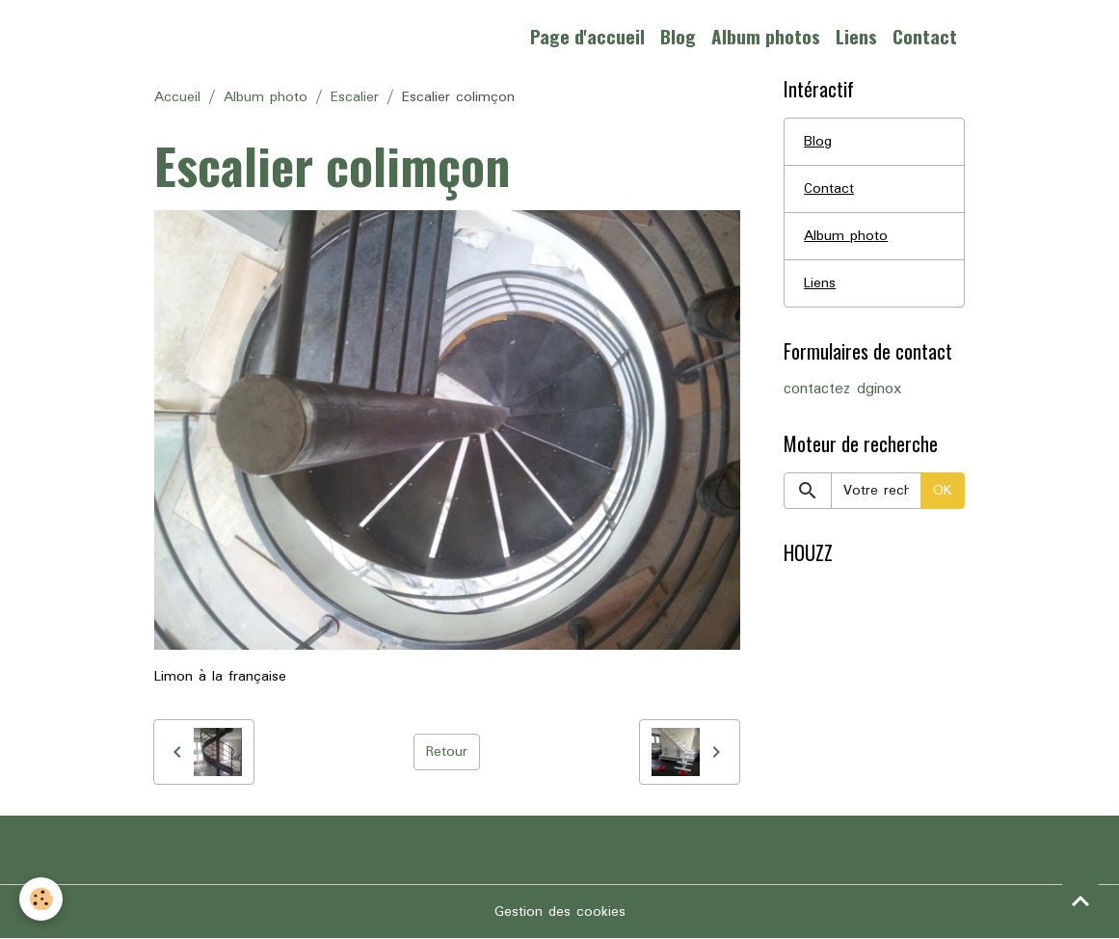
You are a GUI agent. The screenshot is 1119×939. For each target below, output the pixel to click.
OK (942, 490)
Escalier (355, 97)
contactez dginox (842, 389)
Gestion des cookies (560, 912)
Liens (856, 36)
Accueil (177, 97)
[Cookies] (41, 899)
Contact (925, 36)
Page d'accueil (587, 36)
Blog (678, 36)
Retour (446, 752)
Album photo (265, 97)
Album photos (765, 36)
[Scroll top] (1080, 900)
